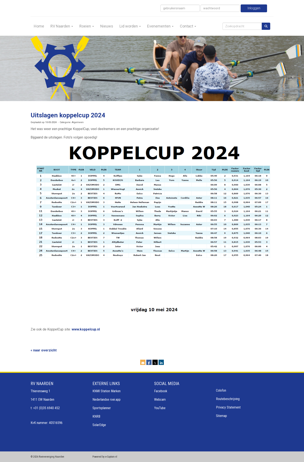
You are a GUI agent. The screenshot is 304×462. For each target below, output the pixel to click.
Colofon (221, 390)
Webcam (160, 400)
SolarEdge (99, 425)
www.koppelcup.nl (86, 329)
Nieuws (106, 26)
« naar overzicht (44, 350)
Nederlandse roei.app (106, 400)
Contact (188, 26)
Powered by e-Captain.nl (104, 456)
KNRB (96, 416)
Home (39, 26)
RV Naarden (61, 26)
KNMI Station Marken (106, 391)
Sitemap (221, 416)
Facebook (160, 391)
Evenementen (160, 26)
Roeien (86, 26)
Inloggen (253, 8)
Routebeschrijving (228, 399)
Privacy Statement (228, 407)
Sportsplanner (101, 408)
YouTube (160, 408)
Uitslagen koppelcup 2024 (68, 115)
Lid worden (130, 26)
